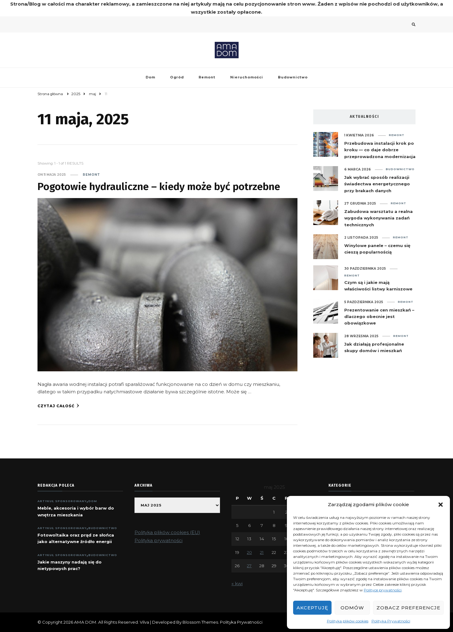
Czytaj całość (58, 405)
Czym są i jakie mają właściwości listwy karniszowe (378, 285)
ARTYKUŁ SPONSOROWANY (61, 501)
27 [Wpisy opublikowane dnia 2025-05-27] (249, 565)
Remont (207, 77)
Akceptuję (312, 608)
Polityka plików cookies (347, 621)
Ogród (177, 77)
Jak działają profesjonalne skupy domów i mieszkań (374, 347)
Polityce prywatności (383, 590)
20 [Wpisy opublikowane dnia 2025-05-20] (249, 552)
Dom (150, 77)
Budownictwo (293, 77)
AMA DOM (85, 622)
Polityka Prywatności (391, 621)
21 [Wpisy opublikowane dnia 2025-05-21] (262, 552)
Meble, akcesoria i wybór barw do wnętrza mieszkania (75, 511)
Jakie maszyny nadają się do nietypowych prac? (69, 565)
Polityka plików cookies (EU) (167, 532)
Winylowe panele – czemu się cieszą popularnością (377, 248)
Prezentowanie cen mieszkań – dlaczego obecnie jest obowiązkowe (379, 316)
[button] (441, 505)
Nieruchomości (246, 77)
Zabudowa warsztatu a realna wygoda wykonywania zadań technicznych (378, 218)
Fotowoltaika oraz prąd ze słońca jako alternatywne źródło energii (75, 538)
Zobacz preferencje (408, 608)
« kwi (237, 583)
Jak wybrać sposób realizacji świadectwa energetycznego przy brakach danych (377, 184)
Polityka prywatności (158, 540)
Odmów (352, 608)
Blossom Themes (200, 622)
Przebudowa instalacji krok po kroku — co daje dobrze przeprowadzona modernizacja (380, 150)
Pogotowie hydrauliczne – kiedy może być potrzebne (158, 186)
